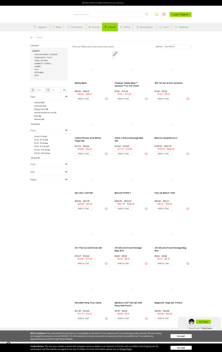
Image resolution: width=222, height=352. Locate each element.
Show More (35, 124)
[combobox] (177, 46)
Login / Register (181, 14)
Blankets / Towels (43, 64)
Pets (37, 76)
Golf (37, 70)
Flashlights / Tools (43, 58)
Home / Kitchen (41, 61)
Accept (181, 336)
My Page (203, 321)
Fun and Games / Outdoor (46, 54)
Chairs (37, 67)
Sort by (159, 47)
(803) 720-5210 (132, 3)
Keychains (39, 73)
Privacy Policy (126, 349)
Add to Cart (83, 98)
